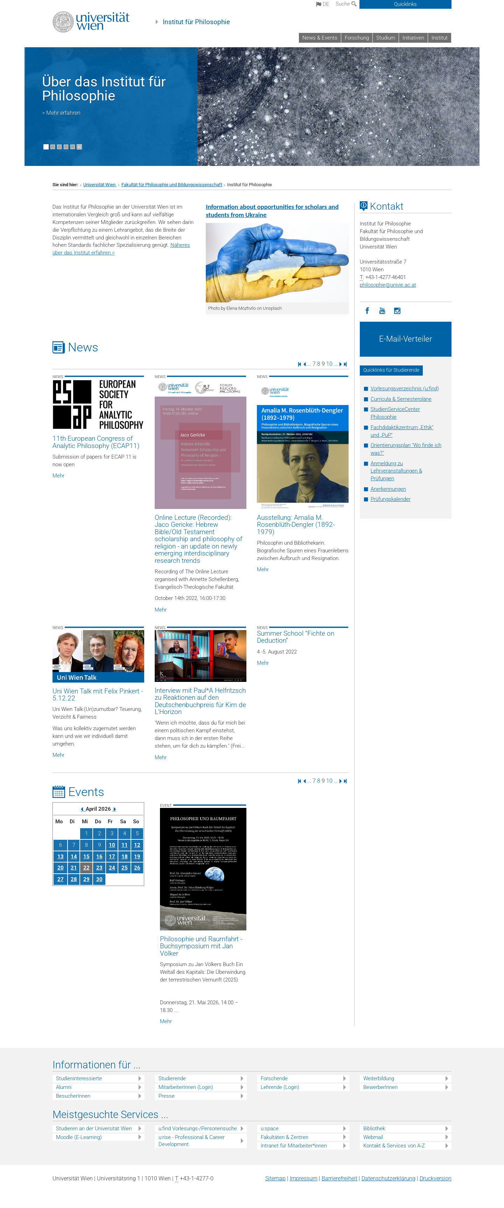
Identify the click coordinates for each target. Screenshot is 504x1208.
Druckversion (435, 1178)
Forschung (357, 38)
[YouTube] (382, 311)
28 (74, 879)
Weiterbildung (378, 1078)
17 (112, 856)
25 (124, 868)
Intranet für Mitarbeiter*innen (294, 1146)
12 (137, 845)
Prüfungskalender (391, 499)
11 (124, 845)
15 (86, 856)
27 (60, 879)
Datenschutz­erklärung (388, 1178)
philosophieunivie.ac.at (388, 285)
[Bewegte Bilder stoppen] (79, 146)
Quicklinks (405, 4)
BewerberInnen (380, 1087)
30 (99, 879)
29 (86, 879)
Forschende (274, 1078)
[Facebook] (367, 311)
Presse (167, 1096)
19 (137, 856)
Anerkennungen (388, 489)
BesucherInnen (73, 1096)
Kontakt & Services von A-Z (394, 1146)
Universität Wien (100, 184)
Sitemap (275, 1178)
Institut (440, 38)
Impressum (303, 1178)
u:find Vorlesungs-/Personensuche (198, 1128)
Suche (346, 4)
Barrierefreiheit (339, 1178)
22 (86, 868)
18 (124, 856)
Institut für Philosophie (196, 22)
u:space (270, 1128)
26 (137, 868)
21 (74, 868)
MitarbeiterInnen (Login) (186, 1087)
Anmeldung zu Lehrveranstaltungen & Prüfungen (396, 471)
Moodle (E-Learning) (79, 1137)
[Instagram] (397, 311)
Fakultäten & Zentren (284, 1137)
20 (60, 868)
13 (60, 856)
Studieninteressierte (79, 1078)
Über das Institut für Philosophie (104, 89)
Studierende (172, 1078)
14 (74, 856)
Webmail (373, 1137)
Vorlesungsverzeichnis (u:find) (405, 388)
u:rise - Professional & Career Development (192, 1141)
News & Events (319, 38)
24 (112, 868)
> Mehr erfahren (61, 113)
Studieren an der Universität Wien (94, 1128)
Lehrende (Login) (280, 1087)
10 (329, 364)
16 (99, 856)
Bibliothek (374, 1128)
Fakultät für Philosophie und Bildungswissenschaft (171, 184)
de (322, 4)
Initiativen (413, 38)
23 (99, 868)
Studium (385, 38)
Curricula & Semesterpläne (401, 399)
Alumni (63, 1087)
